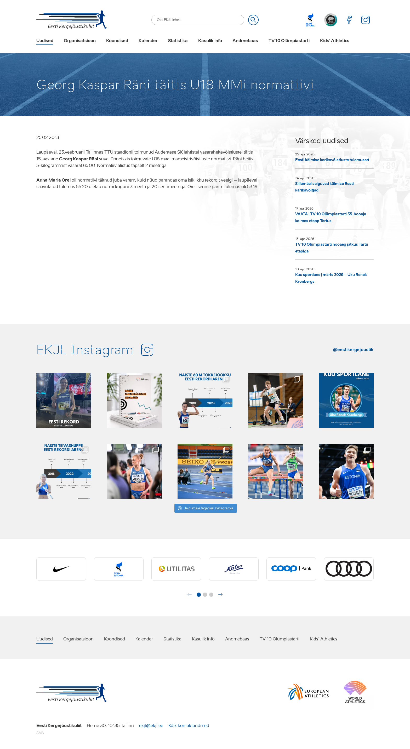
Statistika (178, 40)
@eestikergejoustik (353, 349)
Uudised (44, 40)
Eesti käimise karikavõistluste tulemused (332, 159)
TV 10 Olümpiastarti (289, 40)
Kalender (148, 40)
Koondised (117, 40)
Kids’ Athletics (334, 40)
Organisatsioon (80, 40)
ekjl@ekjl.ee (151, 725)
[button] (199, 595)
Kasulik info (210, 40)
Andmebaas (245, 40)
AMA (40, 733)
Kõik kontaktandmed (188, 725)
